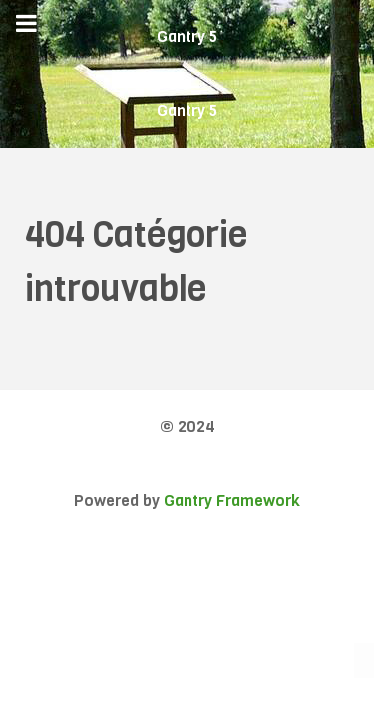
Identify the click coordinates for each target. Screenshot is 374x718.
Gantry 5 (187, 36)
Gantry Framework (232, 500)
